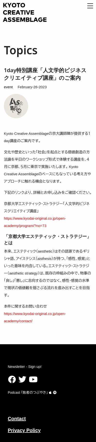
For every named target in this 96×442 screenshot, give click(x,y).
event (8, 87)
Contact (17, 418)
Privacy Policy (24, 430)
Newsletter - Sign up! (24, 366)
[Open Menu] (90, 5)
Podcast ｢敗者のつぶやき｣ (30, 392)
